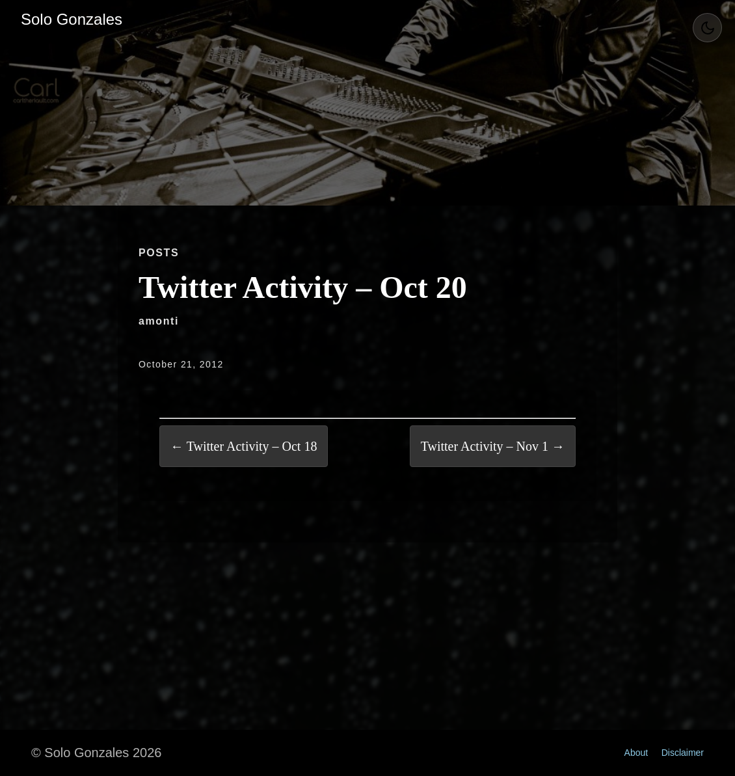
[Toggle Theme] (707, 27)
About (636, 752)
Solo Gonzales (71, 19)
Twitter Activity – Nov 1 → (493, 446)
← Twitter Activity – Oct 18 (243, 446)
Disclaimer (683, 752)
